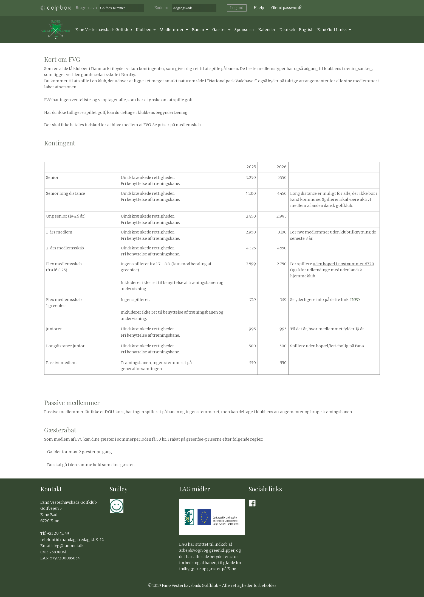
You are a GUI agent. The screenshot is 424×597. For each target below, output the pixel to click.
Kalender (267, 29)
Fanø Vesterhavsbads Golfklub (103, 29)
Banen (198, 29)
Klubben (143, 29)
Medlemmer (172, 29)
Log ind (236, 7)
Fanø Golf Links (332, 29)
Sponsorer (244, 29)
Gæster (219, 29)
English (306, 29)
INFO (355, 299)
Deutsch (287, 29)
